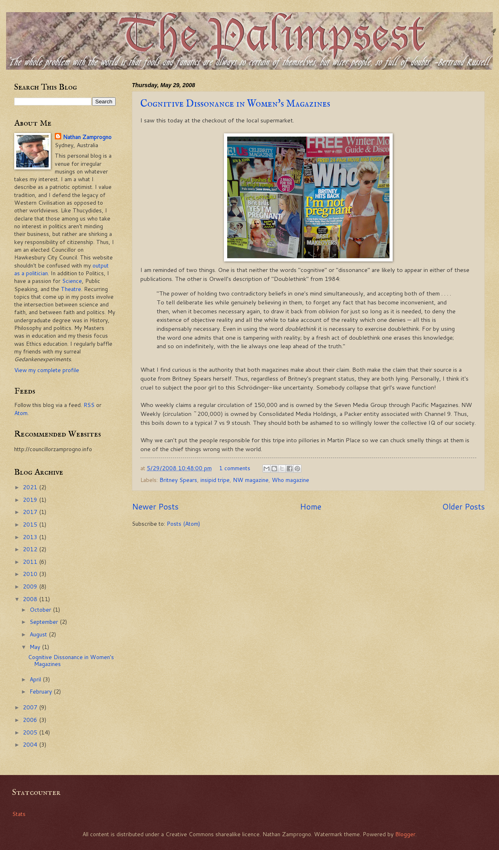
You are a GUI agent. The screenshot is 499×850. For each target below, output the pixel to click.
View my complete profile (46, 370)
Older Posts (463, 506)
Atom (21, 413)
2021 (31, 487)
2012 (31, 549)
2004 (31, 744)
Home (310, 506)
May (36, 647)
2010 (31, 574)
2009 (31, 586)
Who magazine (290, 480)
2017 (31, 512)
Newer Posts (155, 506)
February (42, 691)
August (39, 634)
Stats (19, 814)
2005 (31, 732)
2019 (31, 499)
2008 (31, 599)
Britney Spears (178, 480)
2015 (31, 524)
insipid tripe (215, 480)
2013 (31, 537)
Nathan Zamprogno (87, 137)
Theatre (71, 289)
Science (72, 281)
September (45, 621)
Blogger (405, 834)
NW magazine (251, 480)
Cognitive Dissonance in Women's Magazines (235, 104)
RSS (89, 405)
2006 (31, 720)
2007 (31, 707)
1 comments (234, 468)
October (41, 609)
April (36, 679)
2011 (31, 561)
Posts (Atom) (183, 523)
